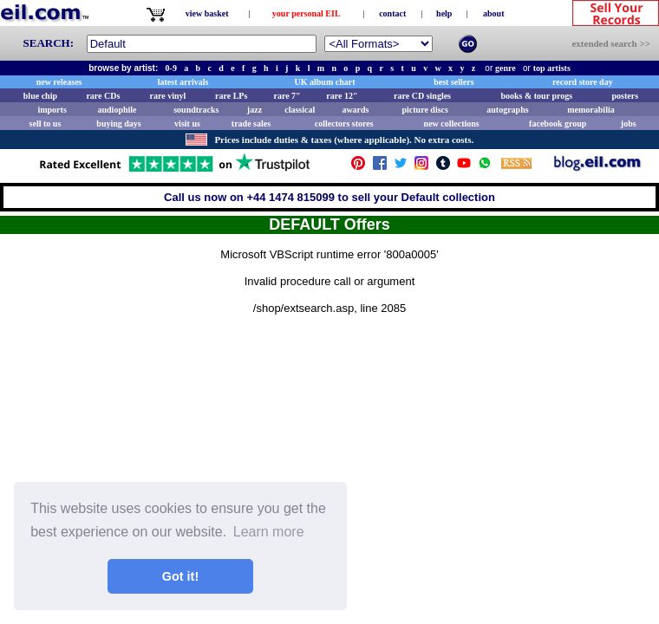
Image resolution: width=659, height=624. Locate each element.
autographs (507, 109)
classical (299, 109)
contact (392, 13)
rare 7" (286, 96)
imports (51, 109)
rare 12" (341, 96)
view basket (207, 13)
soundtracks (196, 109)
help (444, 13)
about (493, 13)
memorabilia (590, 109)
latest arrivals (183, 82)
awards (355, 109)
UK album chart (325, 82)
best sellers (453, 82)
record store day (582, 82)
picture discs (424, 109)
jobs (628, 123)
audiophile (117, 109)
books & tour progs (536, 96)
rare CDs (103, 96)
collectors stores (344, 123)
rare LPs (231, 96)
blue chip (40, 96)
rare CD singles (422, 96)
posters (624, 96)
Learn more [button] (268, 531)
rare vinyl (168, 96)
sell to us (45, 123)
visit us (187, 123)
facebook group (557, 123)
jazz (254, 109)
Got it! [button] (180, 576)
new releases (59, 82)
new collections (452, 123)
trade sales (251, 123)
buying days (118, 123)
